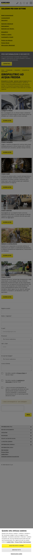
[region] (16, 542)
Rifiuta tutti (16, 550)
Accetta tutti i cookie (16, 545)
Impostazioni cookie (16, 554)
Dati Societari (27, 542)
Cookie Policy (10, 542)
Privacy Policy (19, 542)
